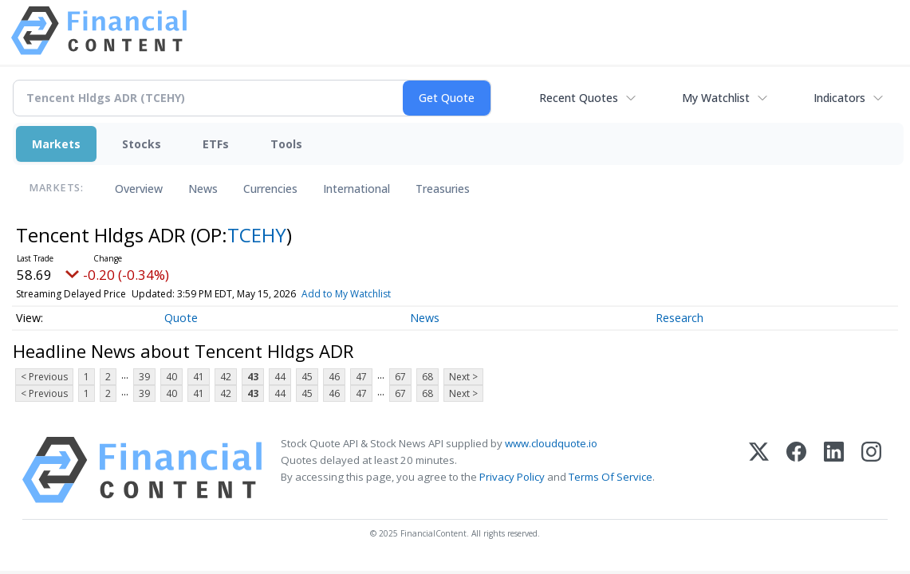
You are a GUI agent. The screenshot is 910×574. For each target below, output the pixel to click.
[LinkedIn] (833, 470)
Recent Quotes (578, 97)
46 (334, 376)
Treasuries (443, 188)
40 (171, 376)
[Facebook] (796, 470)
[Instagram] (871, 470)
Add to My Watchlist (346, 294)
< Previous (44, 376)
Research (679, 317)
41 (198, 376)
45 (307, 376)
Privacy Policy (512, 477)
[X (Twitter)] (759, 470)
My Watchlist (716, 97)
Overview (139, 188)
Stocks (141, 143)
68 (427, 376)
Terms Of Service (610, 477)
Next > (463, 376)
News (203, 188)
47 (361, 376)
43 (252, 376)
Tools (286, 143)
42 (225, 376)
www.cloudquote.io (551, 443)
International (356, 188)
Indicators (839, 97)
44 (280, 376)
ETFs (216, 143)
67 (400, 376)
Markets (56, 143)
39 (144, 376)
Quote (181, 317)
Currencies (270, 188)
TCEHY (256, 235)
